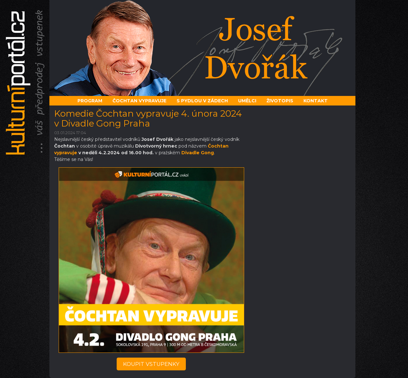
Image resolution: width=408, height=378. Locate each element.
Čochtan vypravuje (139, 101)
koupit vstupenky (151, 364)
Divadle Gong (197, 153)
